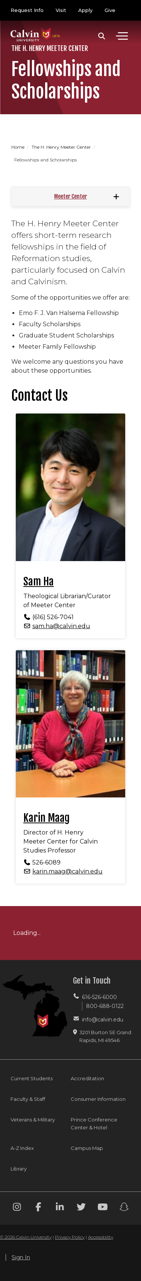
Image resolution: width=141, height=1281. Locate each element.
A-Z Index (22, 1148)
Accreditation (87, 1078)
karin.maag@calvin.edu (67, 871)
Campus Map (87, 1148)
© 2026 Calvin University (26, 1237)
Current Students (32, 1078)
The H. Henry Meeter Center (62, 147)
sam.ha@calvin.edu (61, 626)
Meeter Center (70, 196)
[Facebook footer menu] (38, 1208)
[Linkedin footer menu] (59, 1208)
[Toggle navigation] (121, 36)
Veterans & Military (33, 1120)
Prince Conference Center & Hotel (94, 1123)
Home (18, 147)
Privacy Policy (70, 1237)
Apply (85, 10)
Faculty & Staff (28, 1099)
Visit (61, 10)
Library (19, 1169)
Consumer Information (98, 1099)
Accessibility (100, 1237)
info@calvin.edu (102, 1019)
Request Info (27, 10)
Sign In (21, 1257)
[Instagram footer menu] (17, 1208)
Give (110, 10)
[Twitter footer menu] (81, 1208)
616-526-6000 (99, 997)
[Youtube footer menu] (102, 1208)
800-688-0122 (105, 1006)
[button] (101, 36)
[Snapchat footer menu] (124, 1208)
